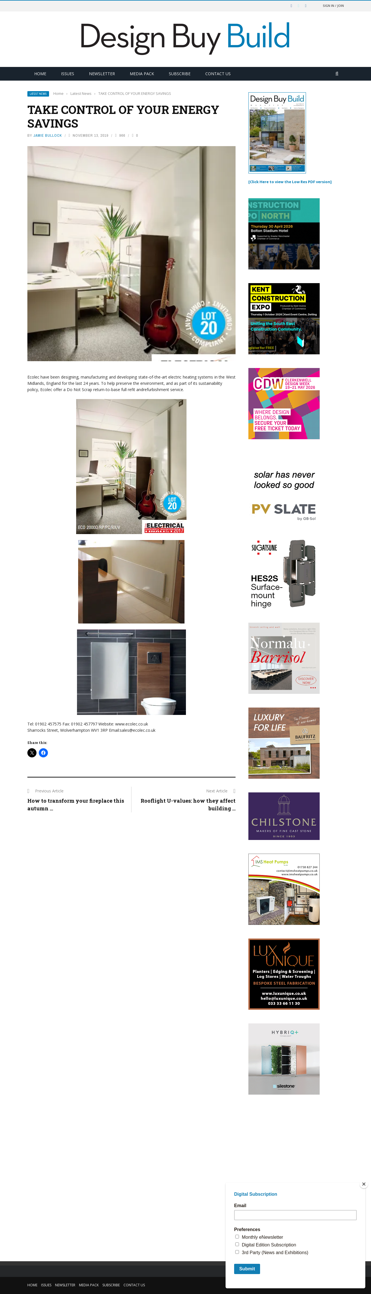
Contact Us (218, 73)
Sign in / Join (333, 5)
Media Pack (142, 73)
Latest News (38, 94)
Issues (67, 73)
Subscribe (179, 73)
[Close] (364, 1184)
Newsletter (102, 73)
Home (40, 73)
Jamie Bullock (47, 135)
